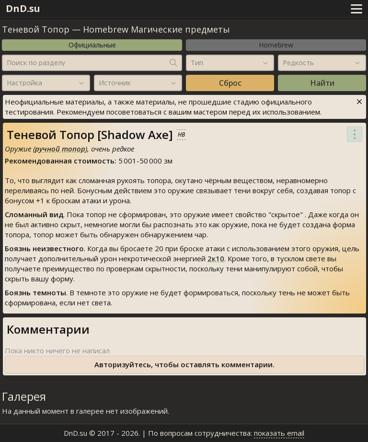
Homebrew (276, 44)
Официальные (92, 44)
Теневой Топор (35, 29)
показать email (279, 433)
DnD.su (23, 8)
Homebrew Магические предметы (156, 29)
